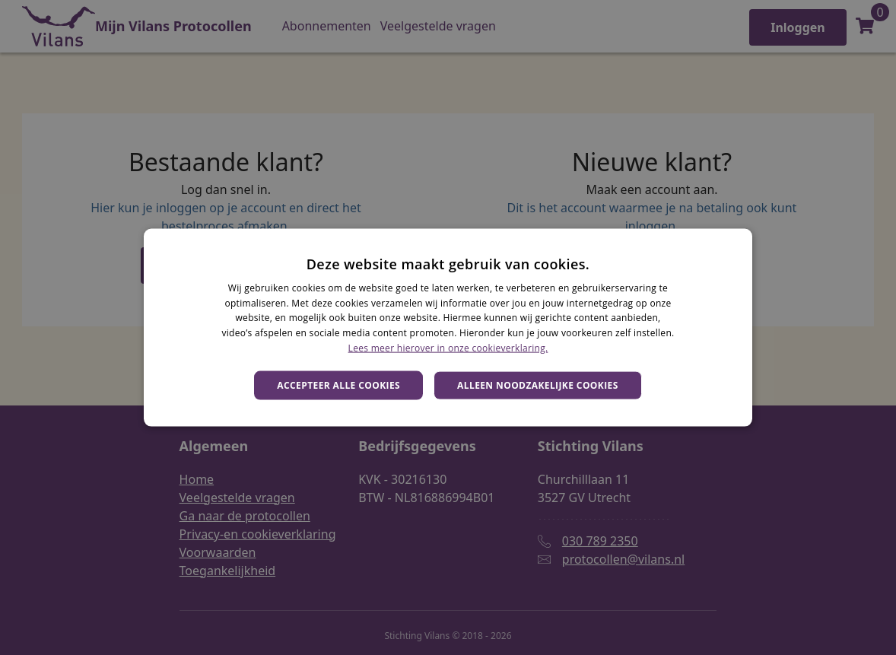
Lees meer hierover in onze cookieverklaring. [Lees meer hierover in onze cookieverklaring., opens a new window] (448, 348)
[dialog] (448, 327)
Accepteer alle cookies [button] (338, 384)
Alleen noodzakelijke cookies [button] (537, 384)
